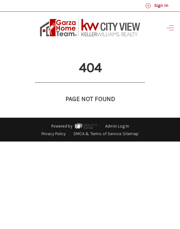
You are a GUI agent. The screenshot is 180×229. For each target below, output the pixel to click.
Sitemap (131, 122)
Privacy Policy (53, 122)
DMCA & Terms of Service (97, 122)
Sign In (156, 6)
